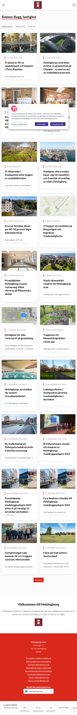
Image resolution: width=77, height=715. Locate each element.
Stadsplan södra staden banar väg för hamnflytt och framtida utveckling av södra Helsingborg (56, 176)
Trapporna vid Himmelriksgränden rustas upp (54, 338)
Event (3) (31, 26)
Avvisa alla (42, 124)
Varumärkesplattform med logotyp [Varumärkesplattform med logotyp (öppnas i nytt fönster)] (38, 671)
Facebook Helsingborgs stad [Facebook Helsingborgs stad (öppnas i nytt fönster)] (38, 674)
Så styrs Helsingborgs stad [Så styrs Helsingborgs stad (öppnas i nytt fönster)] (38, 681)
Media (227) (20, 26)
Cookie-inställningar (19, 124)
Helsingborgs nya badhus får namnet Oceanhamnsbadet (18, 393)
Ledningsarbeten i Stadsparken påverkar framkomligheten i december (55, 394)
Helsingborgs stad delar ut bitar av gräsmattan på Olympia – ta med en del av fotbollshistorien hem (57, 67)
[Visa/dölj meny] (3, 5)
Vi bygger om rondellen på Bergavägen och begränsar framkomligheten (57, 231)
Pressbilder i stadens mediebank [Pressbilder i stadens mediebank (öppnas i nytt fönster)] (38, 658)
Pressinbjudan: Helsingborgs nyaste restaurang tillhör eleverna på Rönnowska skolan (18, 287)
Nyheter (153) (7, 26)
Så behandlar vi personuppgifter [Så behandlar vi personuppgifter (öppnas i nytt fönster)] (38, 661)
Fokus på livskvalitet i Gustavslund (55, 554)
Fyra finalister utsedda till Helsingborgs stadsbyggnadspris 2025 (57, 501)
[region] (38, 116)
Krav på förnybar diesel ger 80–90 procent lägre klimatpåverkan (18, 229)
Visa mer (38, 580)
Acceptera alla (58, 124)
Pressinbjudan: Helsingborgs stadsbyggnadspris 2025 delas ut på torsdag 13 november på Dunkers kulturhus (18, 507)
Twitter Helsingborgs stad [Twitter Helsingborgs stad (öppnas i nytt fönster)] (38, 677)
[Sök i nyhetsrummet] (74, 5)
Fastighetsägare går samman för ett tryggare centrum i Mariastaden (18, 556)
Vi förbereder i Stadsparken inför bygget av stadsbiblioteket (19, 175)
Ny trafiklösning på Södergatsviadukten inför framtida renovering (19, 447)
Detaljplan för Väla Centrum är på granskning (19, 336)
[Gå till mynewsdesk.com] (10, 705)
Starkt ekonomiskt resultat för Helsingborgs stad (57, 284)
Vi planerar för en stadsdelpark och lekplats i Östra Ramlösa (19, 66)
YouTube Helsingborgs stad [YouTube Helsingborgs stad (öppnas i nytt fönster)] (38, 665)
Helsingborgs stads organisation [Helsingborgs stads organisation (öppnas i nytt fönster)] (38, 668)
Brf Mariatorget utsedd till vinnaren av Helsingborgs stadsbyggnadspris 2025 (56, 448)
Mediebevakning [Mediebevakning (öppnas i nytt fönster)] (10, 708)
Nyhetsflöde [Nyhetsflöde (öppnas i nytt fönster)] (64, 708)
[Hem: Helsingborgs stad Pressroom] (38, 5)
